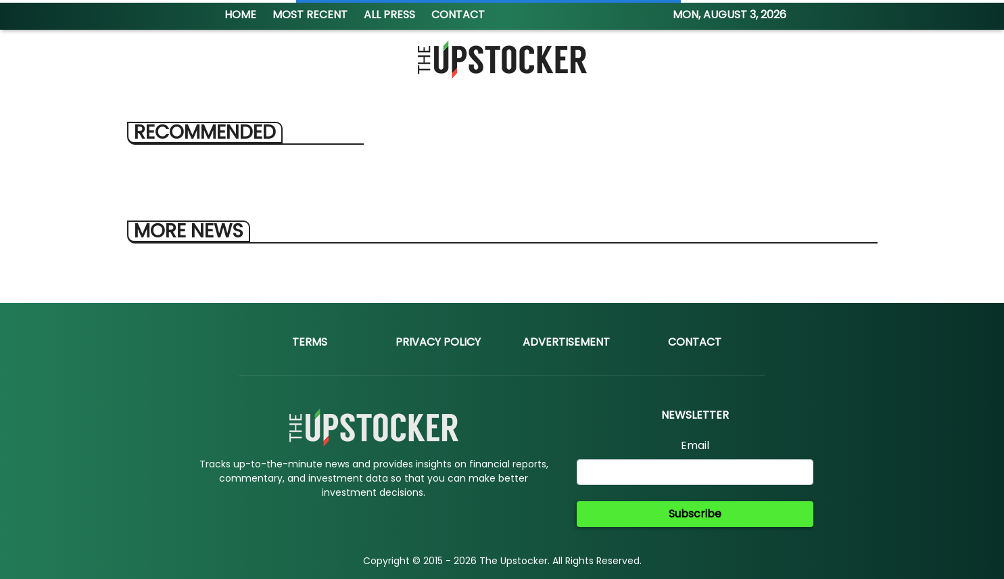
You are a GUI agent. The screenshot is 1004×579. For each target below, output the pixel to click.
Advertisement (566, 342)
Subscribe (695, 514)
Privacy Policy (438, 342)
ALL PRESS (389, 14)
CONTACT (458, 14)
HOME (240, 14)
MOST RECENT (310, 14)
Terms (309, 342)
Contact (694, 342)
